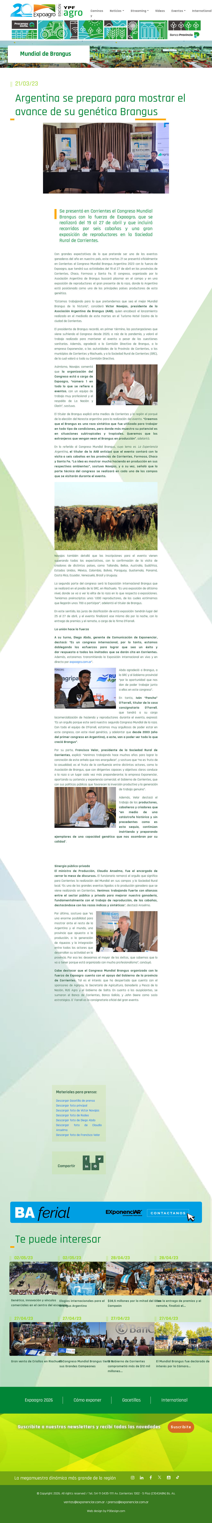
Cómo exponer (87, 1400)
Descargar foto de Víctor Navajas (77, 1110)
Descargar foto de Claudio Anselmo (79, 1127)
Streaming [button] (138, 11)
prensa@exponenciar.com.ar (128, 1502)
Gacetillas (131, 1400)
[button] (86, 1159)
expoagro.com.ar (80, 662)
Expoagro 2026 (39, 1400)
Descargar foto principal (71, 1105)
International (174, 1400)
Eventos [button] (177, 11)
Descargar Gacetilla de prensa (75, 1101)
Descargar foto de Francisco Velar (78, 1135)
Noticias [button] (115, 11)
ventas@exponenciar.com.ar (85, 1502)
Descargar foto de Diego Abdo (75, 1120)
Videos (160, 11)
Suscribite (181, 1427)
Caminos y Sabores (97, 16)
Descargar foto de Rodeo (72, 1115)
